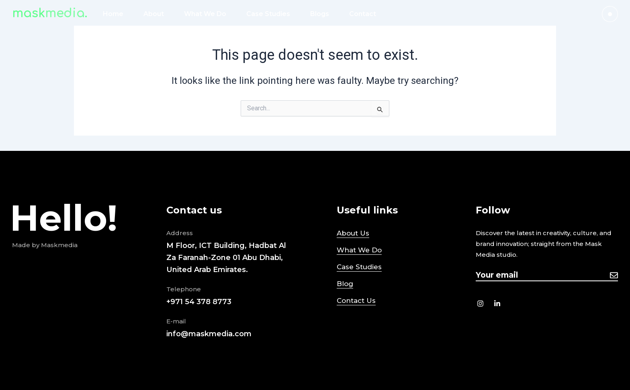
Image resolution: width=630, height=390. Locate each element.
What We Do (205, 14)
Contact (362, 14)
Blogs (319, 14)
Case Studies (268, 14)
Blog (345, 284)
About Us (353, 233)
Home (113, 14)
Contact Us (356, 301)
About (153, 14)
